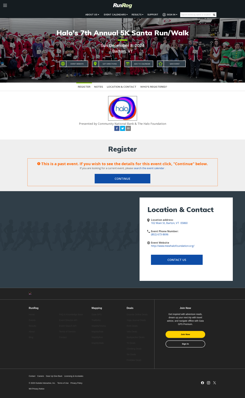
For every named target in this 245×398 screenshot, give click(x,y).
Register (84, 86)
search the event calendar (149, 168)
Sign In (170, 15)
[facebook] (116, 129)
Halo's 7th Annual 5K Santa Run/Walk (122, 32)
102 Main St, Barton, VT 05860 (169, 223)
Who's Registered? (153, 86)
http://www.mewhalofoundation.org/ (172, 246)
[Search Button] (214, 15)
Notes (98, 86)
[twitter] (122, 129)
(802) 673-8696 (159, 234)
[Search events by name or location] (196, 14)
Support (152, 14)
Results (137, 14)
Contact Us (176, 260)
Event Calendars (116, 14)
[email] (128, 129)
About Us (92, 14)
